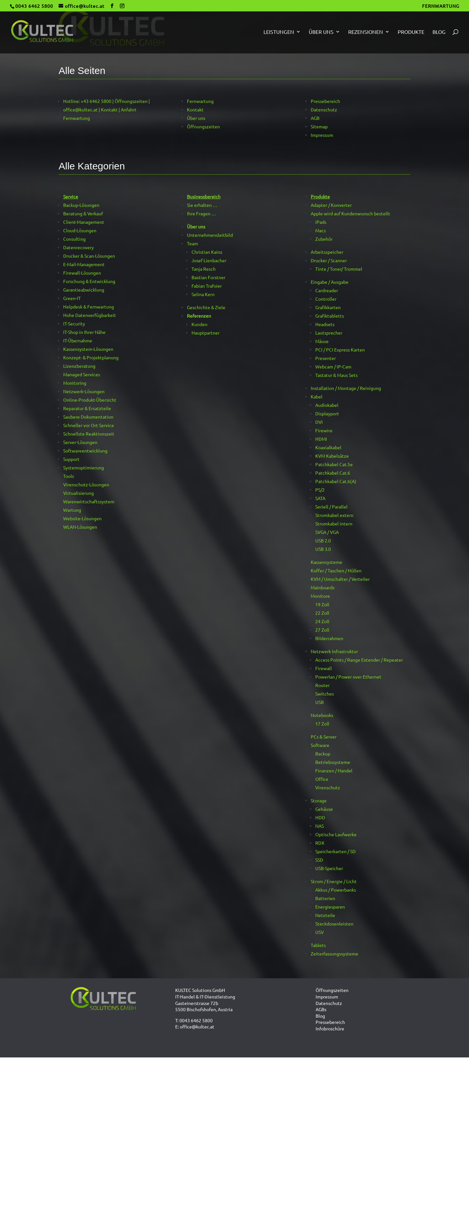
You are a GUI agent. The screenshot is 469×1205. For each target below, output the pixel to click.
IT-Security (74, 323)
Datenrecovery (78, 247)
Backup (322, 753)
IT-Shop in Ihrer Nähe (84, 332)
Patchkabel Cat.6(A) (335, 481)
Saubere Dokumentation (88, 417)
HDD (320, 817)
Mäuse (322, 341)
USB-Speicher (329, 868)
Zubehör (324, 239)
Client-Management (83, 222)
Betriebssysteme (332, 762)
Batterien (325, 898)
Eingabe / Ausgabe (329, 282)
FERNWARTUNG (440, 6)
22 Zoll (322, 613)
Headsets (324, 324)
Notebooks (322, 715)
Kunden (199, 324)
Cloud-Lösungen (79, 230)
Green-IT (72, 298)
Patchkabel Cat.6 (332, 473)
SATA (320, 498)
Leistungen (278, 32)
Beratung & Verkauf (83, 213)
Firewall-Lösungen (82, 273)
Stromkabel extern (334, 515)
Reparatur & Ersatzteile (87, 408)
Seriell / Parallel (331, 506)
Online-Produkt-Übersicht (89, 400)
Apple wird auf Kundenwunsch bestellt (350, 213)
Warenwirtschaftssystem (88, 501)
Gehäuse (324, 809)
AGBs (321, 1009)
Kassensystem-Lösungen (88, 349)
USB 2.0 (323, 540)
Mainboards (322, 587)
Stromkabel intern (333, 523)
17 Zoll (322, 723)
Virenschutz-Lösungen (86, 484)
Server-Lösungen (80, 442)
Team (192, 243)
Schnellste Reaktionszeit (88, 434)
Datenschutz (324, 109)
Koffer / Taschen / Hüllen (336, 570)
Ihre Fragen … (201, 213)
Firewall (323, 668)
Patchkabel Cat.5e (334, 464)
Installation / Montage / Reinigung (346, 388)
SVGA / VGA (327, 532)
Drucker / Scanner (329, 260)
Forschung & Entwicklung (89, 281)
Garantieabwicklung (83, 290)
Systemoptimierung (83, 467)
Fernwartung (76, 118)
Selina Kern (203, 294)
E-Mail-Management (84, 264)
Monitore (320, 596)
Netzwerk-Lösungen (84, 391)
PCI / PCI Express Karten (340, 349)
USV (319, 932)
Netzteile (325, 915)
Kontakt (195, 109)
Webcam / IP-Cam (333, 366)
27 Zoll (322, 630)
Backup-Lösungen (81, 205)
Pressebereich (325, 101)
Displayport (327, 413)
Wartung (72, 510)
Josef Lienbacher (209, 260)
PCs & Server (323, 736)
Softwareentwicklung (85, 450)
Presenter (325, 358)
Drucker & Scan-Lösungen (89, 256)
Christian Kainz (207, 252)
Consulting (74, 239)
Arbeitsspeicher (327, 252)
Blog (439, 32)
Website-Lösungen (82, 518)
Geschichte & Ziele (206, 307)
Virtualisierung (78, 493)
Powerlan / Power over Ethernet (348, 677)
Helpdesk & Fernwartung (88, 306)
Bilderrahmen (329, 638)
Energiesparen (330, 907)
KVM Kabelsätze (332, 456)
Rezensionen (365, 32)
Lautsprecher (328, 333)
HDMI (321, 439)
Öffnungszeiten (203, 126)
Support (71, 459)
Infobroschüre (330, 1028)
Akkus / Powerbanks (335, 890)
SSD (319, 860)
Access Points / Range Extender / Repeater (359, 660)
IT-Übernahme (77, 340)
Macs (320, 230)
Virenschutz (327, 787)
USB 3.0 (323, 549)
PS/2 (320, 490)
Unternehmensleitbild (210, 235)
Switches (324, 693)
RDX (319, 843)
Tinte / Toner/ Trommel (338, 269)
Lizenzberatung (79, 366)
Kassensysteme (326, 562)
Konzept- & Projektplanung (91, 357)
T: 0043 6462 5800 (194, 1020)
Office (321, 779)
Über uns (321, 32)
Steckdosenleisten (334, 923)
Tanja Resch (204, 269)
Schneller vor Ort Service (88, 425)
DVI (319, 422)
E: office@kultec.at (194, 1026)
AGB (315, 118)
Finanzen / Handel (333, 770)
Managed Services (81, 374)
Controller (325, 299)
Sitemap (319, 126)
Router (322, 685)
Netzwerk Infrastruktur (334, 651)
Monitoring (74, 383)
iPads (320, 222)
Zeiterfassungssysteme (334, 953)
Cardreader (326, 290)
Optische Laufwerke (336, 834)
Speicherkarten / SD (335, 851)
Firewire (324, 430)
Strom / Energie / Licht (334, 881)
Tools (68, 476)
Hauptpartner (206, 333)
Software (320, 745)
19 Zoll (322, 604)
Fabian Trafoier (207, 286)
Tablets (318, 945)
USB (319, 702)
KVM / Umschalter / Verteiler (340, 579)
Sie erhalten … (202, 205)
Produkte (411, 32)
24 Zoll (322, 621)
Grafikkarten (328, 307)
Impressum (322, 135)
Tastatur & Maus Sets (336, 375)
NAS (319, 826)
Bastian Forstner (208, 277)
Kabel (316, 396)
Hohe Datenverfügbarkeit (89, 315)
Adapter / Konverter (331, 205)
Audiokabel (326, 405)
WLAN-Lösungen (80, 527)
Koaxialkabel (328, 447)
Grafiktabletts (329, 316)
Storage (319, 800)
